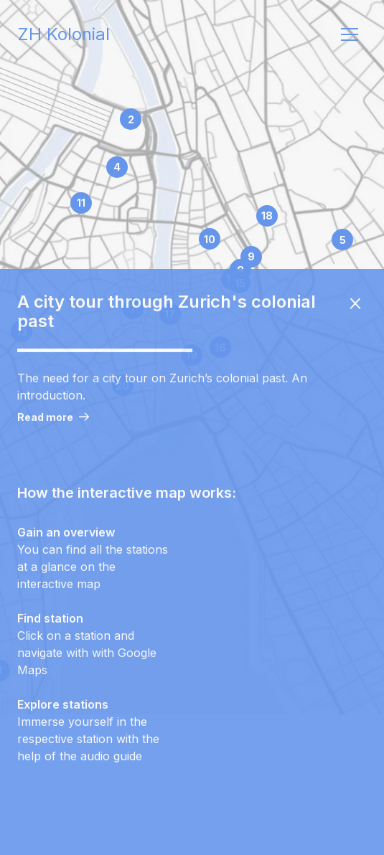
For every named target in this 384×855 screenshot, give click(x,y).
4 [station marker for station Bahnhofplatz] (117, 167)
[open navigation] (349, 34)
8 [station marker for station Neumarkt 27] (240, 270)
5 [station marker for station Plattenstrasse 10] (342, 240)
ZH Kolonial (63, 34)
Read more (53, 425)
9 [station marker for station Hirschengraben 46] (251, 256)
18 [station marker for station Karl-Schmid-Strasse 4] (267, 215)
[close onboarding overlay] (355, 311)
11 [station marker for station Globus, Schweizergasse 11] (81, 203)
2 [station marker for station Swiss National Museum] (131, 119)
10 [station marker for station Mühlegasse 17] (209, 239)
